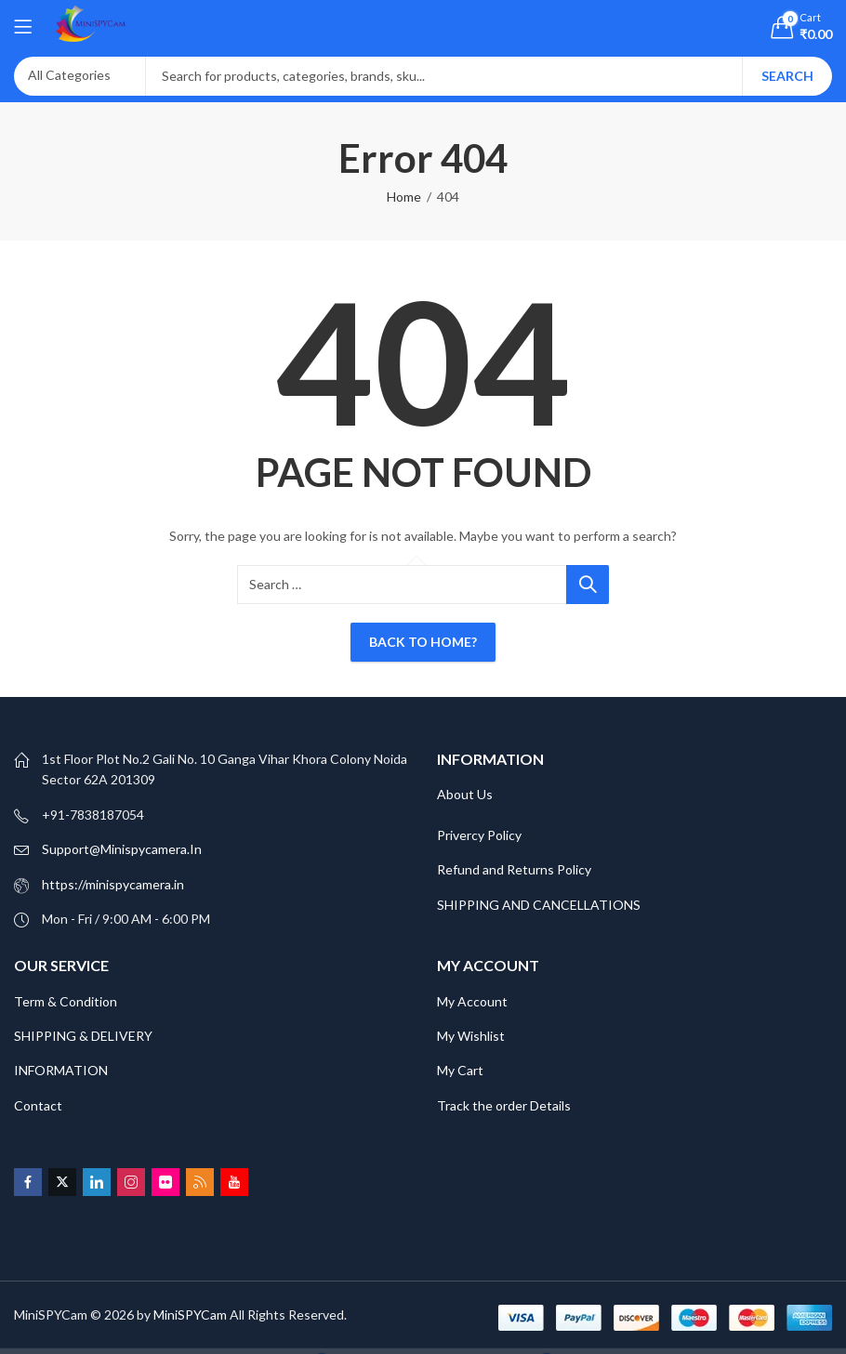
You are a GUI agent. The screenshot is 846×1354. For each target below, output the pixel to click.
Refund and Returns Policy (514, 869)
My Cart (461, 1070)
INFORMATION (61, 1070)
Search (787, 76)
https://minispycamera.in (113, 884)
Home (404, 196)
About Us (465, 794)
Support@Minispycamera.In (122, 849)
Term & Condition (65, 1001)
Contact (38, 1105)
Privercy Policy (479, 835)
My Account (472, 1001)
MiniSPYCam (190, 1314)
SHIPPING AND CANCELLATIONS (539, 905)
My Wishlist (471, 1036)
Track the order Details (504, 1105)
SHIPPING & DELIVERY (83, 1036)
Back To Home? (423, 642)
